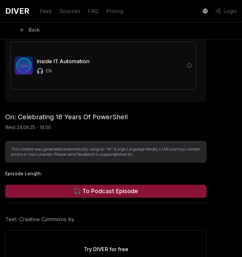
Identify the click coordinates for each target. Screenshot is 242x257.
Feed (45, 11)
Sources (69, 11)
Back (30, 30)
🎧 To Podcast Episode (106, 191)
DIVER (17, 11)
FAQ (93, 11)
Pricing (114, 11)
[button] (99, 65)
